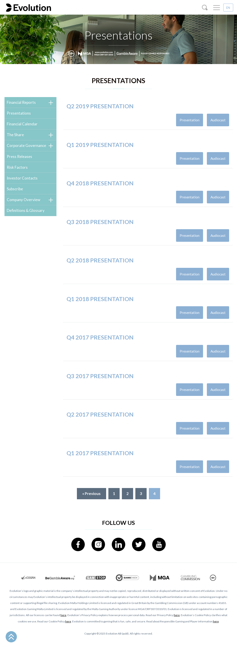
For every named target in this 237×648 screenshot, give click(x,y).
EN (228, 7)
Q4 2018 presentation (100, 188)
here (63, 615)
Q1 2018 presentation (100, 304)
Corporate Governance (26, 145)
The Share (15, 134)
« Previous (91, 493)
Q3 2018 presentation (100, 227)
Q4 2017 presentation (100, 342)
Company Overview (23, 199)
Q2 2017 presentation (100, 419)
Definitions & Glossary (26, 210)
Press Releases (19, 156)
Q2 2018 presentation (100, 265)
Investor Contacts (22, 178)
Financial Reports (21, 102)
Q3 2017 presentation (100, 381)
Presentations (19, 113)
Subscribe (15, 188)
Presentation (189, 120)
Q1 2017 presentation (100, 458)
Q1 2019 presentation (100, 150)
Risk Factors (17, 167)
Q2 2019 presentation (100, 106)
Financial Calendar (22, 124)
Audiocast (218, 120)
